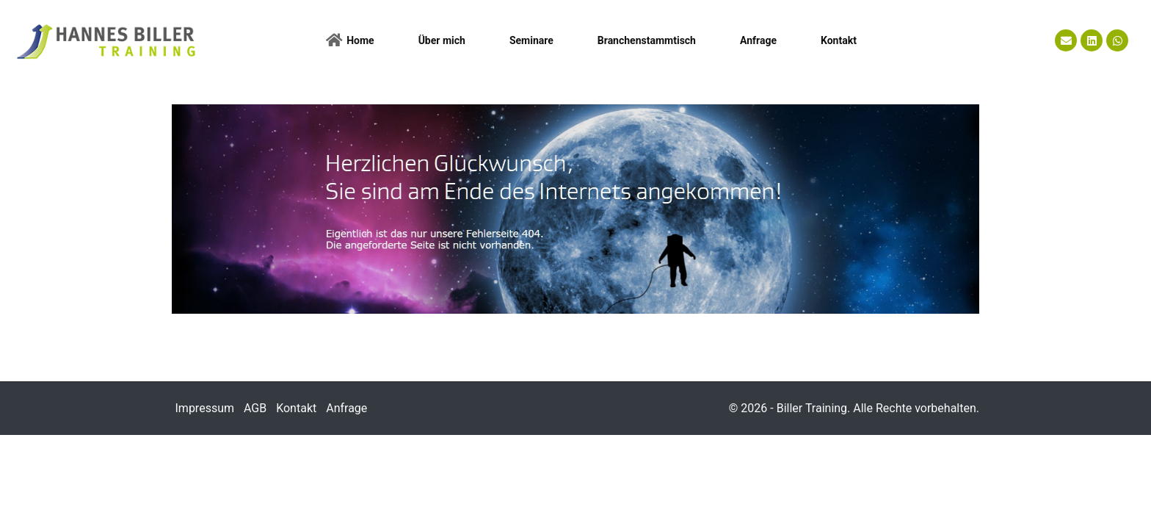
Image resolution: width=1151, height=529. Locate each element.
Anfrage (346, 415)
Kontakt (296, 415)
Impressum (205, 415)
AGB (255, 415)
